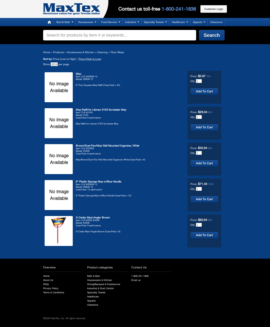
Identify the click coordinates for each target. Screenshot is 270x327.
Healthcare (178, 22)
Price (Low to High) (64, 58)
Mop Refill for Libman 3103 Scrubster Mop (101, 109)
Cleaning (102, 52)
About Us (48, 280)
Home (49, 22)
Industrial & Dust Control (100, 288)
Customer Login (213, 8)
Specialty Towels (154, 22)
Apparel (197, 22)
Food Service (109, 22)
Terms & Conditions (53, 292)
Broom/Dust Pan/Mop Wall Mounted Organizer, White (107, 145)
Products (58, 52)
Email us (136, 280)
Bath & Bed (93, 276)
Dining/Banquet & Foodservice (103, 284)
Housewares (85, 22)
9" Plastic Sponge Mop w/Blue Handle (98, 181)
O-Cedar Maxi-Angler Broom (93, 217)
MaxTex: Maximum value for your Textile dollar (71, 9)
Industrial (130, 22)
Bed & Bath (63, 22)
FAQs (46, 284)
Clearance (216, 22)
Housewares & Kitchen (80, 52)
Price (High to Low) (90, 58)
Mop (78, 73)
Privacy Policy (50, 288)
